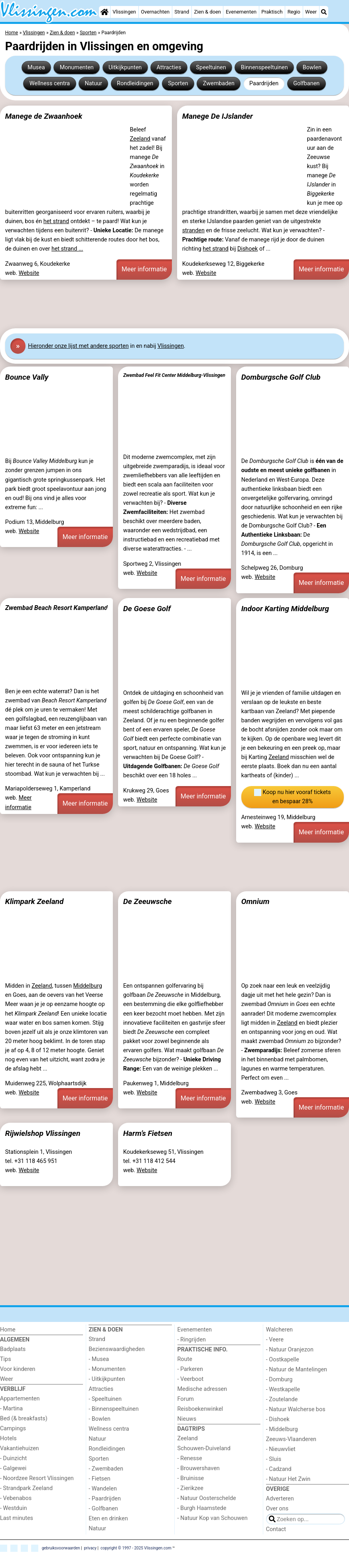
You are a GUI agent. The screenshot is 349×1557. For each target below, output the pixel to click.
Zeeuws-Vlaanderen (291, 1439)
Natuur (93, 83)
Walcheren (279, 1329)
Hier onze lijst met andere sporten (78, 346)
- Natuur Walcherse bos (295, 1409)
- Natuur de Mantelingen (296, 1369)
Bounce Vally (27, 377)
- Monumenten (107, 1369)
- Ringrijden (191, 1339)
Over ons (277, 1508)
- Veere (275, 1339)
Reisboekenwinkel (200, 1409)
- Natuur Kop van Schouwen (212, 1518)
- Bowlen (99, 1419)
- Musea (99, 1359)
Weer (311, 12)
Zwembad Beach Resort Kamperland (56, 608)
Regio (294, 12)
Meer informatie (144, 269)
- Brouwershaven (198, 1468)
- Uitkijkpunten (107, 1379)
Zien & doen (207, 12)
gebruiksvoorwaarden (61, 1548)
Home (8, 1329)
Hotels (8, 1438)
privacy (90, 1548)
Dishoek (247, 248)
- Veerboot (190, 1379)
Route (184, 1359)
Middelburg (87, 985)
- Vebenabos (16, 1498)
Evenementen (241, 12)
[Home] (104, 12)
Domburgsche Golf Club (281, 377)
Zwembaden (219, 83)
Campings (13, 1428)
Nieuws (187, 1419)
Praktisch (271, 12)
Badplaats (13, 1349)
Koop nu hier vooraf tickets (292, 797)
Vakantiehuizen (19, 1448)
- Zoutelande (282, 1399)
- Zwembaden (106, 1468)
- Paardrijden (105, 1498)
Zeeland (140, 138)
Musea (36, 67)
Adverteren (280, 1498)
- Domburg (279, 1379)
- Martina (11, 1408)
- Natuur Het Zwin (288, 1479)
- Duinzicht (13, 1458)
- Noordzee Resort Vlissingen (37, 1478)
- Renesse (189, 1458)
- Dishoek (278, 1419)
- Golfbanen (103, 1508)
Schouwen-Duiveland (204, 1448)
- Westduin (13, 1508)
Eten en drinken (108, 1518)
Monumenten (77, 67)
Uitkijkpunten (125, 67)
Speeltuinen (211, 67)
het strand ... (67, 248)
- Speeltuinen (105, 1399)
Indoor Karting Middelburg (285, 608)
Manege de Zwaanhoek (43, 116)
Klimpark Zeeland (34, 901)
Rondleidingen (135, 83)
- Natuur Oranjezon (290, 1349)
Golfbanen (306, 83)
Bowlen (312, 67)
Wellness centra (50, 83)
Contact (276, 1529)
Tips (5, 1359)
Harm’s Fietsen (147, 1133)
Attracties (168, 67)
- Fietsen (99, 1478)
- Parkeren (190, 1369)
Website (29, 273)
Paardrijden (263, 83)
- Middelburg (282, 1429)
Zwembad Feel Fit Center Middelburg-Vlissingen (174, 375)
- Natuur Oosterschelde (206, 1498)
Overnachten (155, 12)
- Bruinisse (190, 1478)
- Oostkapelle (282, 1359)
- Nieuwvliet (281, 1449)
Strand (181, 12)
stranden (193, 230)
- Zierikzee (190, 1488)
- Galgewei (13, 1468)
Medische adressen (202, 1389)
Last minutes (16, 1518)
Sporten (178, 83)
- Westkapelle (283, 1389)
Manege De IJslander (217, 116)
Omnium (255, 901)
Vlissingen (124, 12)
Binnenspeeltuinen (264, 67)
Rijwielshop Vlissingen (43, 1133)
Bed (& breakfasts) (23, 1418)
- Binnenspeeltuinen (113, 1409)
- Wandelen (103, 1488)
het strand (56, 221)
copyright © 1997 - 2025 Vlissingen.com (136, 1548)
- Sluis (273, 1459)
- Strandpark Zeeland (26, 1488)
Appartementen (19, 1398)
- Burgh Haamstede (202, 1508)
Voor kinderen (17, 1369)
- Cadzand (279, 1469)
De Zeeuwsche (147, 901)
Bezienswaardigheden (116, 1349)
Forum (185, 1399)
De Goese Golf (147, 608)
